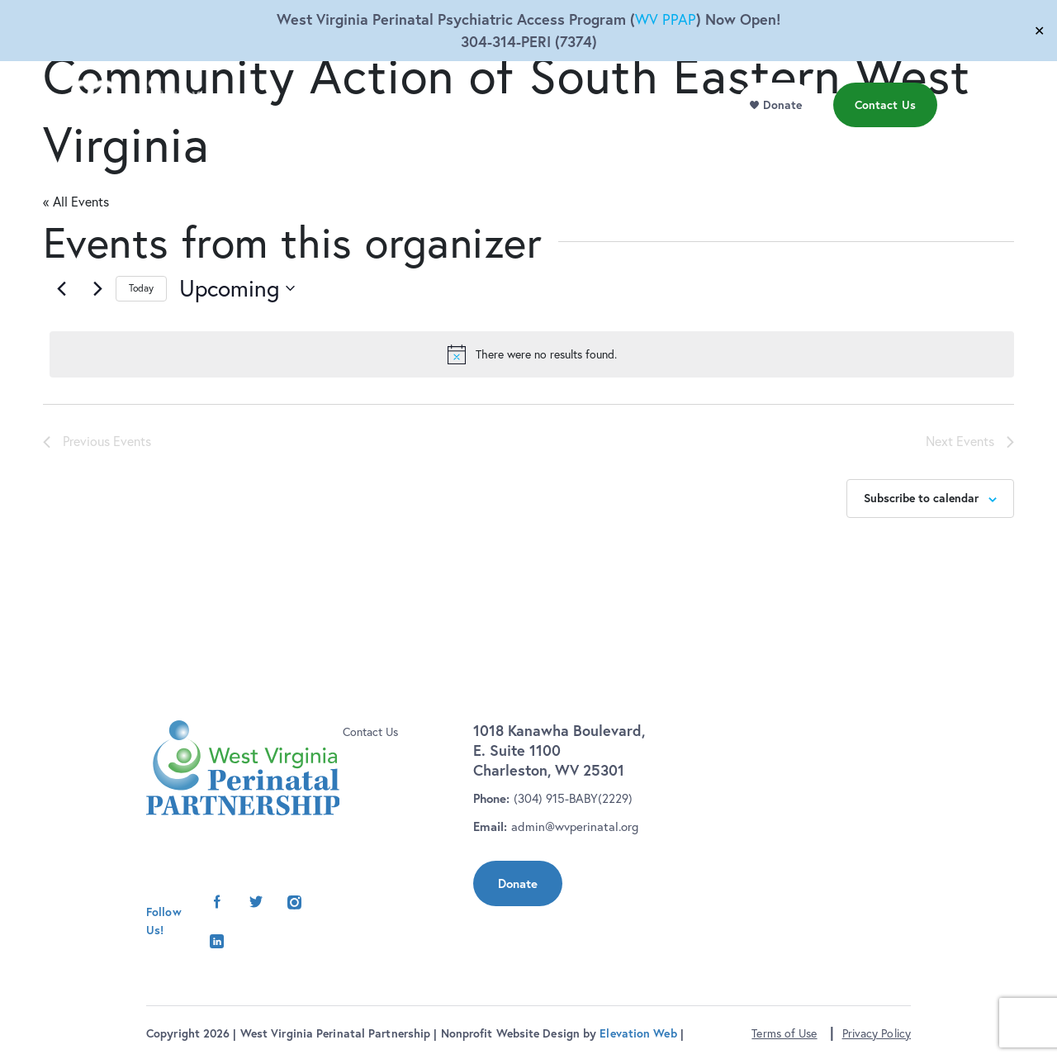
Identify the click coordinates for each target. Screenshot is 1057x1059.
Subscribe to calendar (921, 498)
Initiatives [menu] (462, 140)
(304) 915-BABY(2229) (573, 798)
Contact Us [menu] (889, 138)
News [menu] (708, 140)
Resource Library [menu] (554, 140)
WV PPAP (665, 19)
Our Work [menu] (267, 140)
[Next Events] (97, 288)
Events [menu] (637, 140)
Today (141, 288)
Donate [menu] (787, 138)
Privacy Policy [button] (876, 1033)
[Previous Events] (61, 288)
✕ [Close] (1039, 30)
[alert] (532, 354)
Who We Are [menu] (356, 140)
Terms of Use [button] (784, 1033)
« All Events (76, 201)
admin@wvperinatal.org (574, 826)
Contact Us (370, 731)
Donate (518, 883)
